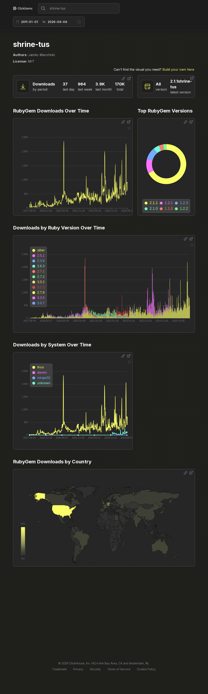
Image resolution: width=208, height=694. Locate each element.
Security (95, 669)
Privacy (78, 669)
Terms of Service (118, 669)
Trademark (59, 669)
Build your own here (178, 69)
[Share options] (123, 79)
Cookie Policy (146, 669)
